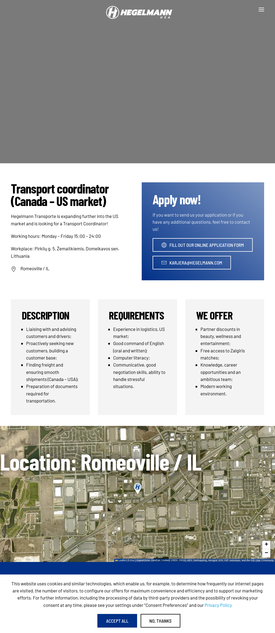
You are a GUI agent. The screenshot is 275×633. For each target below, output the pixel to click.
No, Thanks (160, 620)
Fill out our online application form (202, 245)
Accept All (117, 620)
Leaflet (120, 560)
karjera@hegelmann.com (191, 262)
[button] (261, 9)
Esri (132, 560)
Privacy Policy (218, 605)
